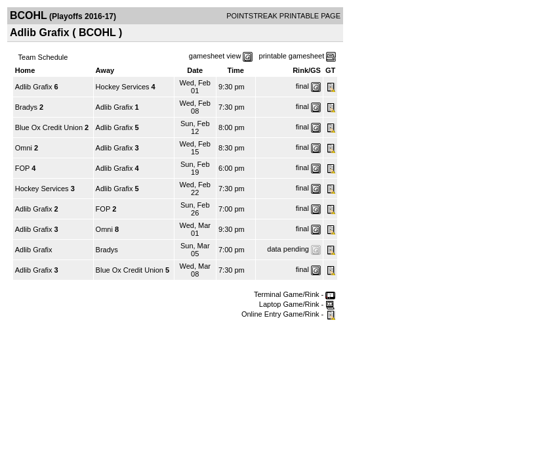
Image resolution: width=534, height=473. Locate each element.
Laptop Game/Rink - (297, 304)
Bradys (26, 107)
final (302, 86)
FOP (22, 168)
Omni (23, 148)
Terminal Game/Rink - (294, 294)
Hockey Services (123, 87)
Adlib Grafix (33, 87)
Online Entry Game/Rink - (288, 314)
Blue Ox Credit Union (49, 127)
